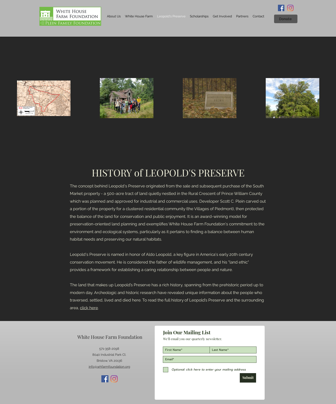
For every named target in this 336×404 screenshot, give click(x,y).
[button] (285, 19)
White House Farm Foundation (109, 337)
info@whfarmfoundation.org (109, 367)
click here (89, 307)
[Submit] (248, 378)
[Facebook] (281, 8)
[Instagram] (290, 8)
